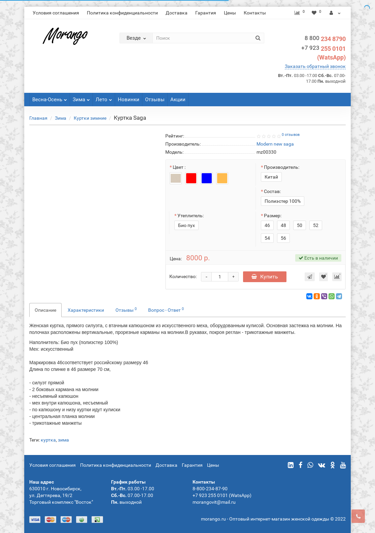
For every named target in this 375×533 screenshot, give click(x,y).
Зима (81, 98)
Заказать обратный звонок (315, 66)
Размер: (272, 215)
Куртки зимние (90, 118)
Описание (45, 310)
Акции (177, 100)
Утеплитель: (190, 215)
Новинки (128, 100)
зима (63, 440)
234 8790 (325, 38)
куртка (48, 440)
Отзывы (155, 100)
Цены (230, 12)
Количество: (183, 276)
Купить (264, 276)
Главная (38, 118)
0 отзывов (291, 134)
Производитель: (281, 167)
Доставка (177, 12)
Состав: (272, 191)
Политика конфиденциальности (122, 12)
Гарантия (205, 12)
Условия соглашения (56, 12)
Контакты (255, 12)
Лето (104, 98)
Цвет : (179, 167)
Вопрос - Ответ (166, 310)
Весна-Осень (49, 98)
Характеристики (86, 310)
